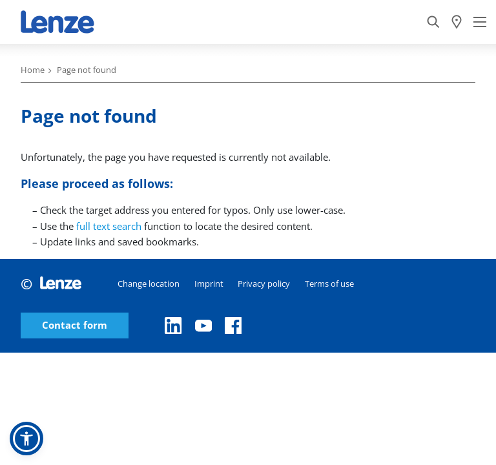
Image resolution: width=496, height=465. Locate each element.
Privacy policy (264, 283)
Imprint (208, 283)
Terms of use (329, 283)
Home (33, 70)
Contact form (74, 325)
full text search (108, 226)
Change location (149, 283)
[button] (26, 438)
